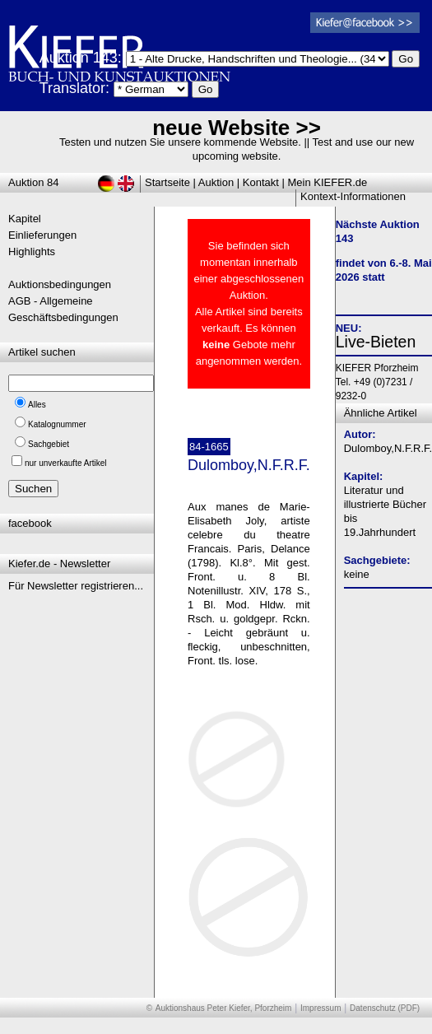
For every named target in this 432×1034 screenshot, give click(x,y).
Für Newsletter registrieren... (75, 586)
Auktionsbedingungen (59, 284)
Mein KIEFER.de (328, 182)
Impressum (320, 1008)
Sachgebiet (48, 444)
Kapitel (24, 218)
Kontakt (261, 182)
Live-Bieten (376, 342)
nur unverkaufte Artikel (66, 463)
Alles (37, 404)
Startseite (167, 182)
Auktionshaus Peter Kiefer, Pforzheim (224, 1008)
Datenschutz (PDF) (385, 1008)
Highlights (31, 251)
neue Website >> (236, 127)
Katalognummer (57, 424)
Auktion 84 (33, 182)
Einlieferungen (42, 235)
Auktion (216, 182)
